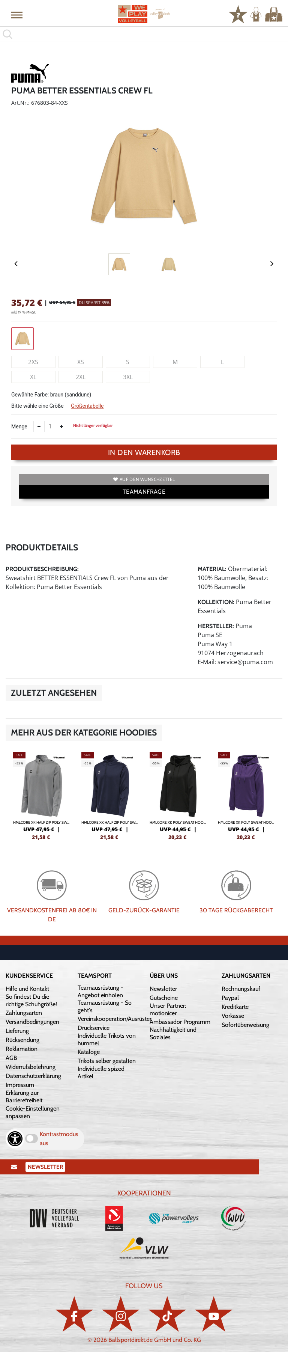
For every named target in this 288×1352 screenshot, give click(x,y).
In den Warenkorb (144, 452)
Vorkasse (233, 1015)
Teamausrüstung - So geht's (105, 1006)
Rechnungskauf (241, 988)
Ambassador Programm (180, 1021)
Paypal (230, 997)
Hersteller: (216, 626)
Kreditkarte (235, 1006)
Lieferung (17, 1030)
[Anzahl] (50, 426)
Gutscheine (164, 997)
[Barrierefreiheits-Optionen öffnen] (15, 1138)
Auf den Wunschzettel (144, 479)
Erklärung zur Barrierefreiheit (24, 1096)
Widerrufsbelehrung (31, 1066)
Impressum (20, 1084)
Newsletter (163, 988)
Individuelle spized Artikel (101, 1072)
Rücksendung (22, 1039)
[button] (17, 14)
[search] (144, 34)
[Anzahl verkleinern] (39, 426)
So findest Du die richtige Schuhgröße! (31, 1000)
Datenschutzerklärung (33, 1075)
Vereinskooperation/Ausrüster (115, 1018)
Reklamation (22, 1048)
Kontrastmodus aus (59, 1138)
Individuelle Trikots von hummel (107, 1039)
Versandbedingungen (32, 1021)
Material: (212, 569)
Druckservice (94, 1027)
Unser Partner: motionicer (168, 1009)
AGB (11, 1057)
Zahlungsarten (24, 1012)
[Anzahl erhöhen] (61, 426)
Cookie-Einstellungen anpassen (33, 1112)
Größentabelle (87, 406)
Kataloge (89, 1051)
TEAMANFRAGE (144, 491)
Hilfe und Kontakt (27, 988)
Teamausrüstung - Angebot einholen (100, 991)
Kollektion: (216, 602)
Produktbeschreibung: (42, 569)
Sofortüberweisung (245, 1024)
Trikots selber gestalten (107, 1060)
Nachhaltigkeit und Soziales (173, 1033)
